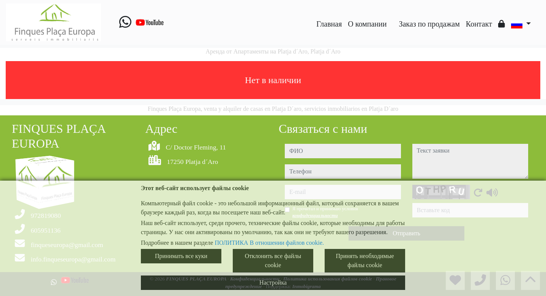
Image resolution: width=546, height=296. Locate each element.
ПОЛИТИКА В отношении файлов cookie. (269, 242)
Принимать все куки (181, 256)
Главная (329, 24)
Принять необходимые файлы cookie (365, 260)
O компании (367, 24)
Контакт (479, 24)
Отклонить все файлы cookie (273, 260)
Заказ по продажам (429, 24)
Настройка (273, 282)
